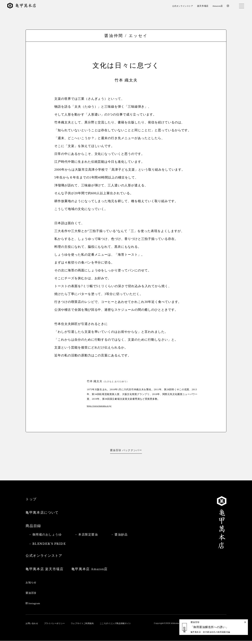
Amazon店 (217, 6)
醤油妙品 (125, 534)
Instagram (33, 603)
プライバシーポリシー (56, 623)
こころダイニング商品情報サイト (122, 623)
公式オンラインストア (181, 6)
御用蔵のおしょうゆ (48, 534)
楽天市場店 (202, 6)
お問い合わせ (32, 623)
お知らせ (31, 582)
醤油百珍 (31, 593)
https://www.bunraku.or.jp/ (100, 406)
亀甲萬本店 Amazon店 (93, 569)
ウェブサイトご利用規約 (86, 623)
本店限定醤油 (90, 534)
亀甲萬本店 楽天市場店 (46, 569)
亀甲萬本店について (43, 512)
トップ (31, 499)
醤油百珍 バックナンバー (126, 450)
